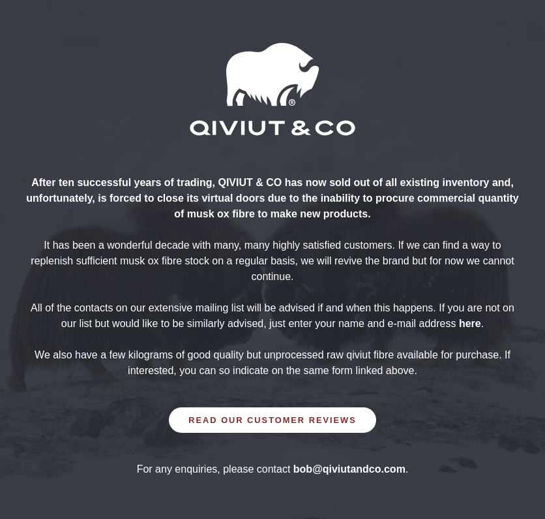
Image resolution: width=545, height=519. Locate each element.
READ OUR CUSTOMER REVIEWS (272, 420)
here (470, 323)
